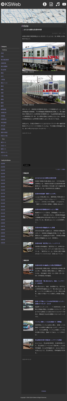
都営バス (3, 149)
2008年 (3, 223)
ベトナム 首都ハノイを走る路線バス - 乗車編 (48, 322)
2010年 (3, 216)
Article (51, 5)
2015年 (3, 200)
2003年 (3, 239)
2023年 (3, 173)
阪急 (2, 102)
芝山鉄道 (3, 69)
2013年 (3, 206)
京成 (58, 169)
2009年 (3, 220)
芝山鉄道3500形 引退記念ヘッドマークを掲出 (48, 340)
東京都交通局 (5, 59)
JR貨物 (3, 129)
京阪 (2, 96)
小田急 (3, 79)
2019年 (3, 186)
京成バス (3, 145)
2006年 (3, 229)
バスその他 (4, 155)
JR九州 (3, 126)
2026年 (3, 163)
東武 (2, 86)
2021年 (3, 180)
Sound (58, 5)
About (45, 5)
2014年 (3, 203)
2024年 (3, 170)
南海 (2, 99)
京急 (2, 56)
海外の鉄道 (4, 132)
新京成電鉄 (4, 66)
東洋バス (3, 142)
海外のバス (4, 152)
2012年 (3, 210)
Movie (64, 5)
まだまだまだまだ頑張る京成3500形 (45, 178)
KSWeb (11, 4)
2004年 (3, 236)
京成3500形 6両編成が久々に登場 (45, 227)
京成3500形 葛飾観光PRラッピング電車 (46, 209)
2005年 (3, 233)
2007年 (3, 226)
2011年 (3, 213)
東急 (2, 73)
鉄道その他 (4, 135)
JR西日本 (3, 119)
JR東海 (3, 116)
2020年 (3, 183)
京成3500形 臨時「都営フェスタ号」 (46, 193)
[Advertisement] (10, 34)
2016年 (3, 196)
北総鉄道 (3, 63)
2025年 (3, 167)
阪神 (2, 106)
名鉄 (2, 93)
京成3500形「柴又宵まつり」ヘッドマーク (47, 243)
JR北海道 (3, 122)
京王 (2, 76)
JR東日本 (3, 112)
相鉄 (2, 89)
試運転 (63, 169)
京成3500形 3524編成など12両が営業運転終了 (48, 265)
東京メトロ (4, 83)
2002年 (3, 243)
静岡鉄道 (3, 109)
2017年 (3, 193)
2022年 (3, 177)
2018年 (3, 190)
